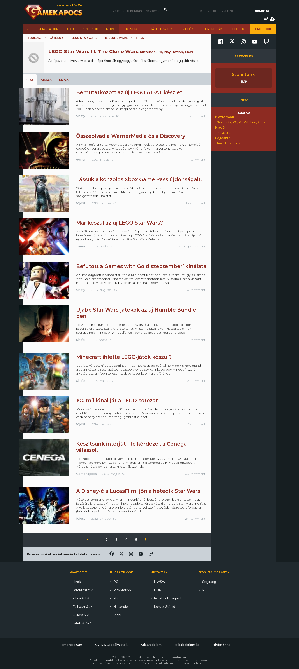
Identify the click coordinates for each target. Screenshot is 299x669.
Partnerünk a (68, 5)
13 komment (195, 203)
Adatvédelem (151, 645)
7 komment (196, 424)
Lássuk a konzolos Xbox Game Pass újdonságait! (139, 179)
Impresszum (72, 645)
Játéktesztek (161, 29)
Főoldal (34, 38)
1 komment (196, 116)
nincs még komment (189, 246)
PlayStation (48, 29)
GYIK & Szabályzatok (111, 645)
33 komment (195, 474)
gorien (81, 160)
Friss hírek (133, 29)
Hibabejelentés (187, 645)
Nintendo (90, 29)
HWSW (159, 582)
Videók (188, 29)
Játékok (56, 38)
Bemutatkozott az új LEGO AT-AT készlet (129, 92)
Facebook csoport (167, 598)
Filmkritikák (213, 29)
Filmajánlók (81, 598)
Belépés (262, 11)
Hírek (77, 582)
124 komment (194, 519)
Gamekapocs (86, 474)
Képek (64, 79)
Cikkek (46, 79)
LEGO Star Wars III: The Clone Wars (100, 38)
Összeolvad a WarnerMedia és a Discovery (130, 136)
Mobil (110, 29)
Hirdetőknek (222, 645)
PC (28, 29)
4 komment (196, 290)
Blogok (238, 29)
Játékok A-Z (82, 623)
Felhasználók (82, 607)
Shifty (80, 116)
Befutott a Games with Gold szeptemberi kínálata (141, 266)
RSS (205, 590)
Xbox (70, 29)
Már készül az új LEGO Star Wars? (119, 223)
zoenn (81, 246)
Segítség (209, 582)
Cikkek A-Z (81, 615)
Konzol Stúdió (164, 607)
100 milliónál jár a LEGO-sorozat (117, 400)
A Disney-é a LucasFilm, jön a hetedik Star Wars (138, 491)
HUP (157, 590)
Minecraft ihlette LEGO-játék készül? (124, 357)
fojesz (81, 203)
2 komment (196, 381)
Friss (30, 79)
